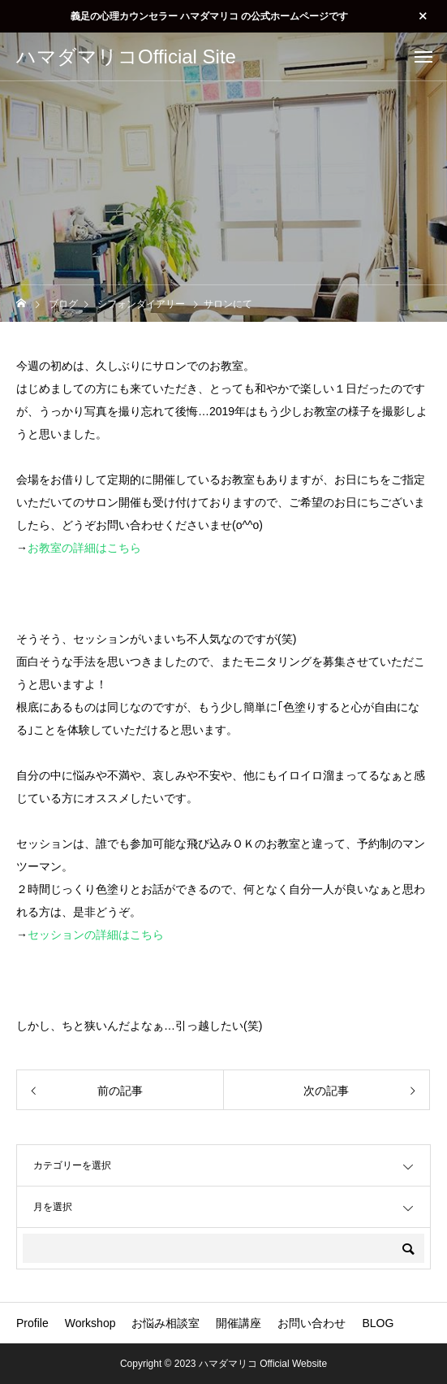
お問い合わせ (311, 1323)
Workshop (90, 1323)
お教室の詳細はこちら (84, 547)
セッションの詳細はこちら (96, 934)
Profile (32, 1323)
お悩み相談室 (165, 1323)
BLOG (377, 1323)
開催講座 (238, 1323)
